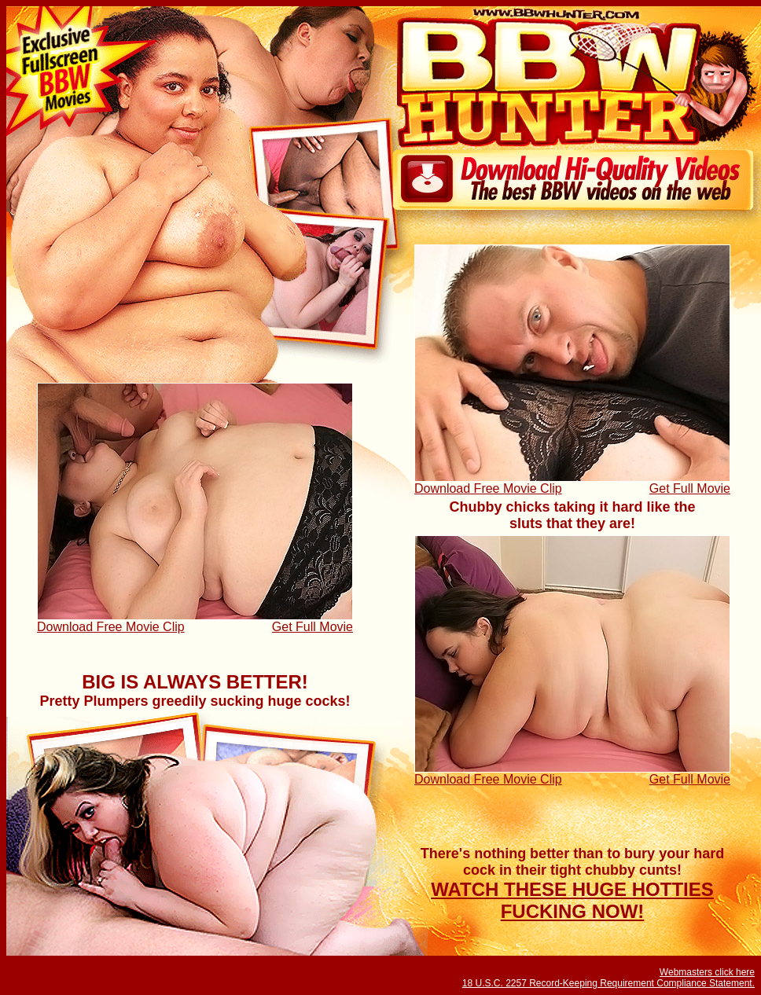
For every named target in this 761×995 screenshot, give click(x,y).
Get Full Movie (689, 488)
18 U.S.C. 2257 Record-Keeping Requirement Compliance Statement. (608, 983)
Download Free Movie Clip (488, 488)
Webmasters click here (707, 972)
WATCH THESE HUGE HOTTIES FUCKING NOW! (572, 900)
